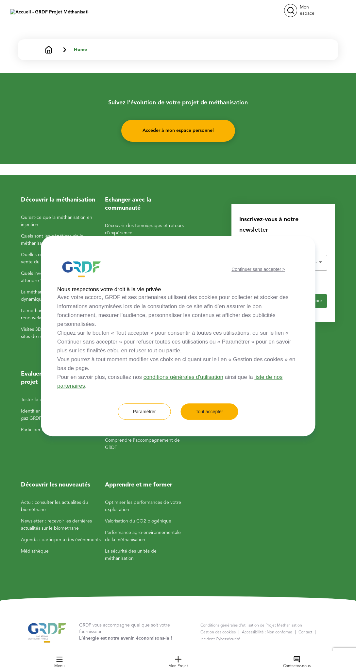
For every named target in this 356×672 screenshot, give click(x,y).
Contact (305, 632)
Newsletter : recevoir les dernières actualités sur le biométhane (56, 525)
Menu (59, 662)
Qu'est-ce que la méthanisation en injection (56, 221)
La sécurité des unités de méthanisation (131, 555)
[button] (290, 10)
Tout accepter (209, 411)
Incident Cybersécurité (220, 639)
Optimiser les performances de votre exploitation (143, 506)
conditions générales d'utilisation (183, 377)
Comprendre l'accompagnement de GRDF (142, 444)
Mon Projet (178, 662)
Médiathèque (35, 551)
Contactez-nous (297, 662)
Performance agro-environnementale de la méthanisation (143, 536)
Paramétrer (144, 411)
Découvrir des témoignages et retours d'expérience (144, 229)
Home (80, 49)
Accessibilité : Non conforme (267, 632)
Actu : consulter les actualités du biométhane (54, 506)
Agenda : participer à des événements (61, 540)
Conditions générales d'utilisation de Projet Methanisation (251, 626)
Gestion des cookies (218, 632)
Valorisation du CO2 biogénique (138, 521)
